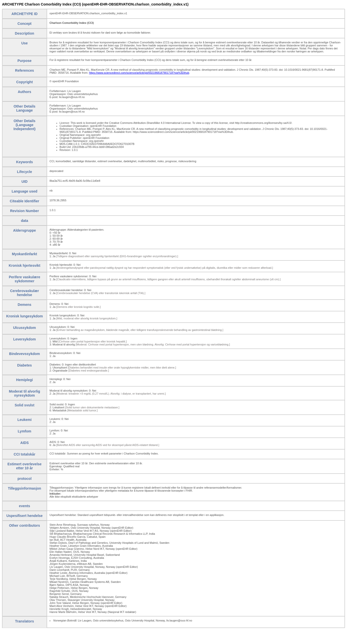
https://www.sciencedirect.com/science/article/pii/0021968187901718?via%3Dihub (139, 72)
